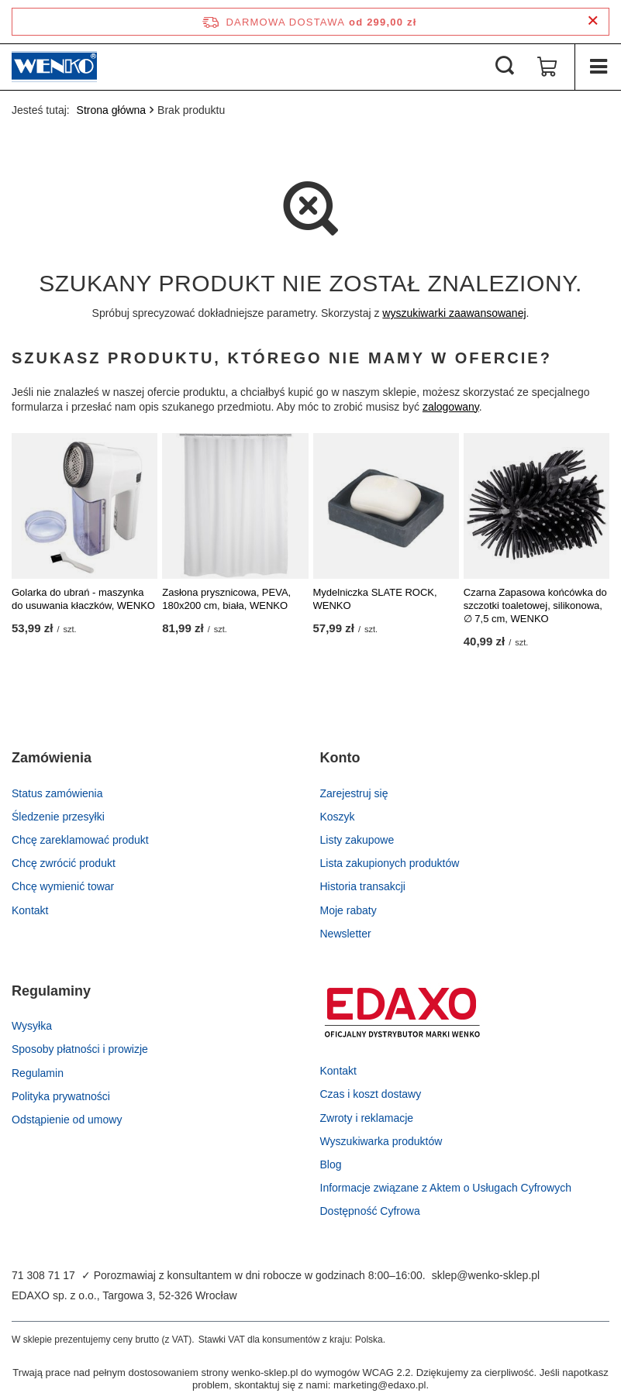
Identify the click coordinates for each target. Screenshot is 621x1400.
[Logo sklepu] (54, 66)
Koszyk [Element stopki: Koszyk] (337, 816)
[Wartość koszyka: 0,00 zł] (547, 66)
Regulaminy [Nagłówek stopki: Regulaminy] (51, 991)
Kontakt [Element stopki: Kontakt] (30, 910)
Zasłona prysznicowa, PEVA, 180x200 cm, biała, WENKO (226, 598)
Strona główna (112, 110)
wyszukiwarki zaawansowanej (454, 313)
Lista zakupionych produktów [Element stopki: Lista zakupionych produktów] (390, 863)
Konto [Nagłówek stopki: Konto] (340, 757)
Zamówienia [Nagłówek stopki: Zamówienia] (51, 757)
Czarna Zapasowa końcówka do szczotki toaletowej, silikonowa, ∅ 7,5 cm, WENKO (535, 605)
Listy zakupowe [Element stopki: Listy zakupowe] (357, 840)
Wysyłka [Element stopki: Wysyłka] (32, 1026)
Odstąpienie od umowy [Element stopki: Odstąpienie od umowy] (67, 1119)
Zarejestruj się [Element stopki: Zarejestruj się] (354, 793)
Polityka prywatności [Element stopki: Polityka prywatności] (61, 1096)
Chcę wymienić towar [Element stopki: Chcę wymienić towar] (63, 886)
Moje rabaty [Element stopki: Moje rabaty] (348, 910)
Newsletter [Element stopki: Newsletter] (345, 933)
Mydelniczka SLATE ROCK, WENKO (375, 598)
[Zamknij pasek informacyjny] (592, 21)
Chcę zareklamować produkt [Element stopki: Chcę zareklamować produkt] (80, 840)
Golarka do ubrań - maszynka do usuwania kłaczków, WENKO (83, 598)
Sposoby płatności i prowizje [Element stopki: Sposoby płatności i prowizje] (80, 1049)
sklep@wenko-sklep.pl (486, 1275)
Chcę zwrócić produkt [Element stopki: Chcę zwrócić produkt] (64, 863)
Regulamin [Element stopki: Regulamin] (38, 1073)
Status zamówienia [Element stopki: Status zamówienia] (57, 793)
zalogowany (451, 407)
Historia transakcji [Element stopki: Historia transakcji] (362, 886)
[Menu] (597, 66)
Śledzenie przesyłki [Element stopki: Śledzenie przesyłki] (58, 816)
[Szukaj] (504, 66)
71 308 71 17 (43, 1275)
